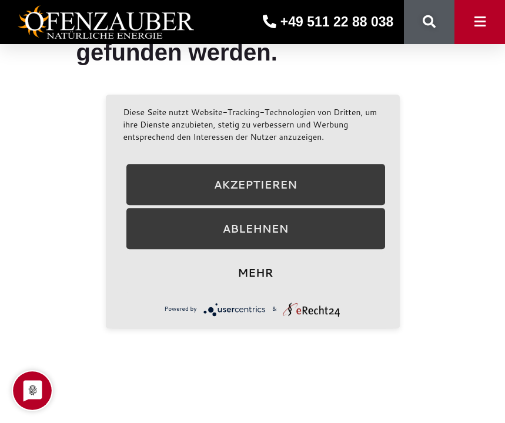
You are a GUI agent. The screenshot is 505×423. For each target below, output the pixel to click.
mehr (255, 272)
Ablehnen (256, 228)
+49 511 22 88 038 (328, 21)
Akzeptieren (255, 184)
